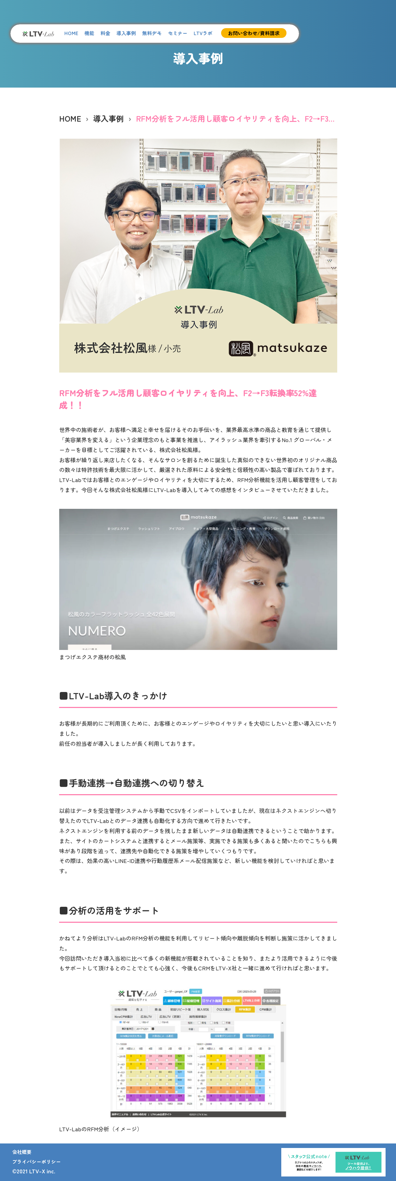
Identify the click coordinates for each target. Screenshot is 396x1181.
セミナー (177, 33)
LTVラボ (203, 33)
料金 (105, 33)
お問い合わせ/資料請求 (254, 33)
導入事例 (126, 33)
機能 (89, 33)
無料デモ (152, 33)
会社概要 (22, 1151)
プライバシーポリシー (36, 1161)
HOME (71, 33)
